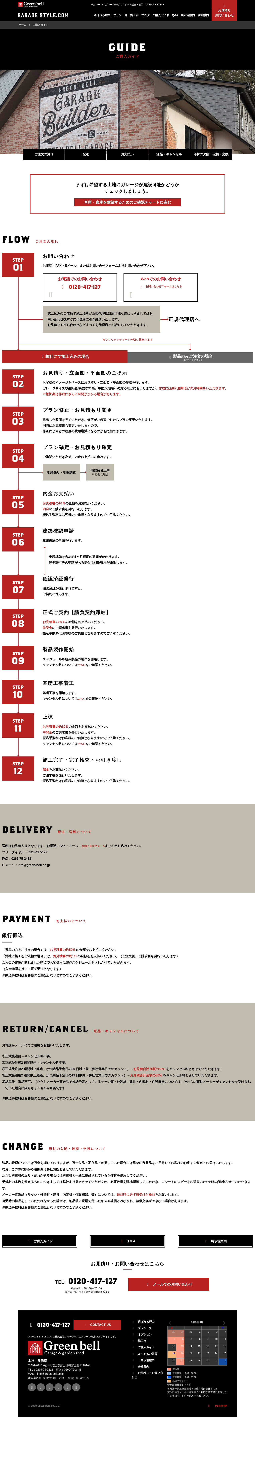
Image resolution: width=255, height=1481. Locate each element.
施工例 (134, 15)
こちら (82, 680)
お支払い (127, 154)
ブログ (145, 15)
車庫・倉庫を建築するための (127, 202)
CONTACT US (97, 1337)
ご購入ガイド (160, 15)
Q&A (175, 15)
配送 (85, 154)
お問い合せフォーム (95, 862)
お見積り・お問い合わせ (147, 1387)
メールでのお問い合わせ (170, 1302)
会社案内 (203, 15)
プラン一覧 (120, 15)
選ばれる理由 (102, 15)
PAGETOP (217, 1418)
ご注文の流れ (43, 154)
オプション (141, 1347)
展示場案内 (188, 15)
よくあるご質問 (144, 1366)
